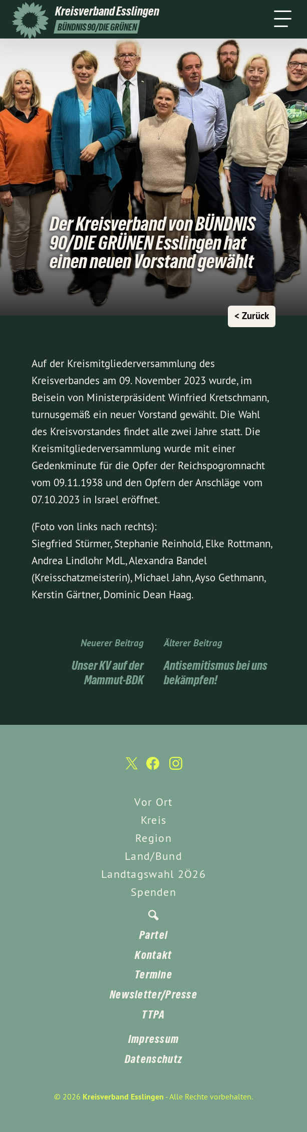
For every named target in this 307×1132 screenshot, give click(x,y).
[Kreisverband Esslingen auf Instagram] (175, 768)
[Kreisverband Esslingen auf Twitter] (130, 768)
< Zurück (251, 316)
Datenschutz (153, 1058)
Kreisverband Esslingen (123, 1096)
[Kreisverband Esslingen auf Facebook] (152, 768)
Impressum (153, 1038)
